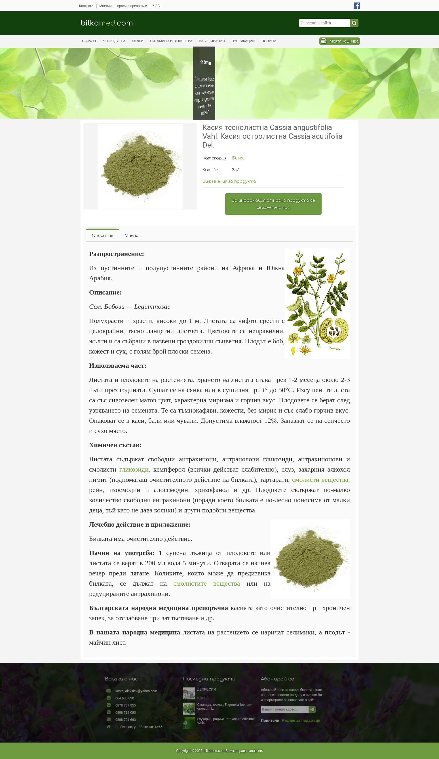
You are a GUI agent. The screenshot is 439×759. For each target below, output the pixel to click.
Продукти (114, 40)
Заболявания (212, 41)
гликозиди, (134, 469)
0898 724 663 (144, 717)
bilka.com (107, 23)
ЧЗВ (156, 6)
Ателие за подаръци (284, 718)
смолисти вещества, (321, 479)
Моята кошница (344, 41)
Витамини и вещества (171, 41)
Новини (268, 41)
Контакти (86, 6)
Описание (102, 236)
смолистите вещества (206, 583)
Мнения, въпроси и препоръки (123, 6)
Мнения (132, 236)
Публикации (243, 41)
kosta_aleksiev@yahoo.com (153, 695)
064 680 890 (143, 700)
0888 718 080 (144, 712)
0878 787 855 (144, 706)
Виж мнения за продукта (229, 181)
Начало (89, 41)
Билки (137, 41)
